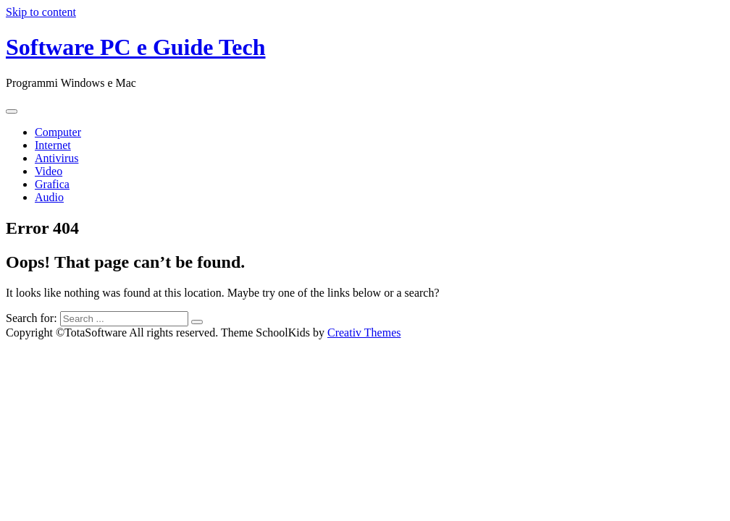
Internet (53, 145)
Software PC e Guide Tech (136, 47)
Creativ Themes (363, 332)
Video (48, 171)
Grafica (52, 184)
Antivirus (56, 158)
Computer (58, 132)
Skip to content (41, 12)
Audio (49, 197)
